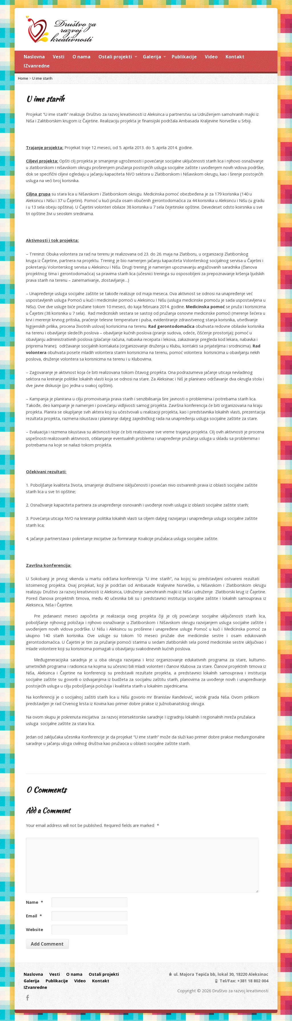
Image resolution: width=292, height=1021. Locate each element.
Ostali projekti (117, 57)
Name (34, 902)
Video (211, 56)
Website (34, 929)
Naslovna (34, 56)
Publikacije (184, 56)
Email (34, 916)
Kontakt (235, 56)
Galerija (154, 57)
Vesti (58, 56)
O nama (81, 56)
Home (23, 78)
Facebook (27, 997)
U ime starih (42, 78)
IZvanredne (37, 66)
